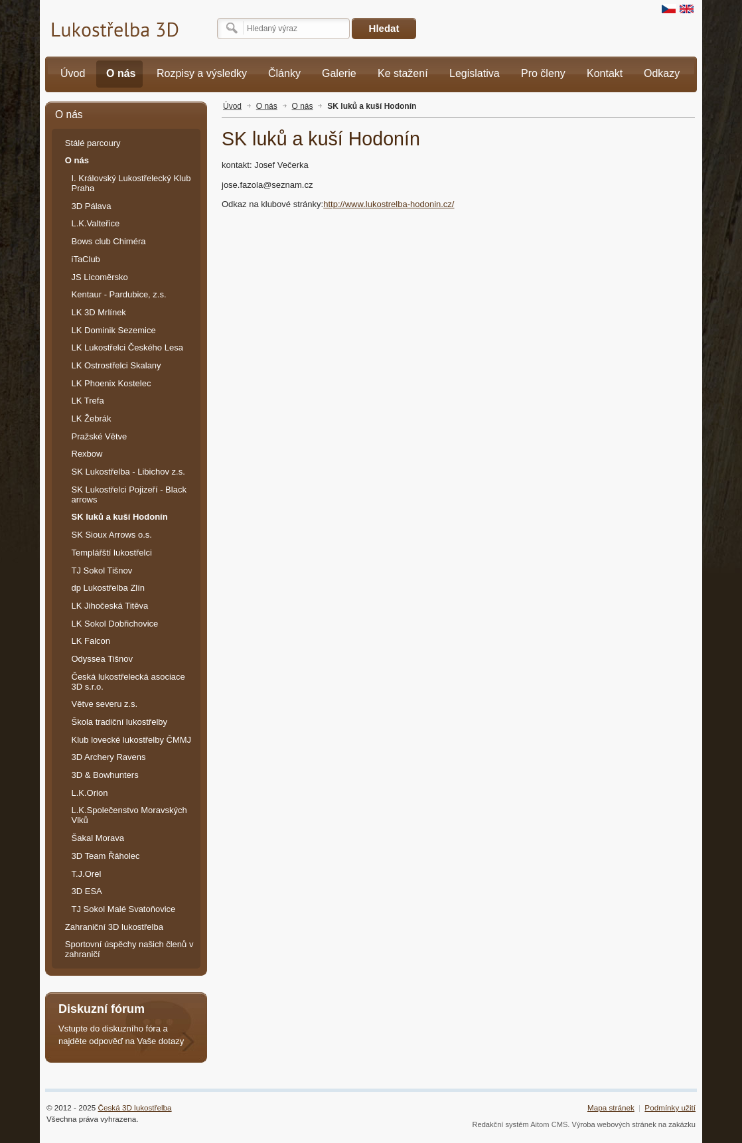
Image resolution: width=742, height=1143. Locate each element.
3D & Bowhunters (105, 775)
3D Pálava (91, 206)
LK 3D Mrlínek (99, 312)
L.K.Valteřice (96, 223)
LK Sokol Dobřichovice (115, 624)
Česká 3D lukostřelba (135, 1107)
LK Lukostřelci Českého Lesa (127, 347)
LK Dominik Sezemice (114, 330)
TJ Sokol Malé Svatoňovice (124, 909)
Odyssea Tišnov (102, 659)
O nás (266, 106)
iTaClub (86, 259)
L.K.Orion (90, 793)
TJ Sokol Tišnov (102, 570)
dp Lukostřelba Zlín (108, 588)
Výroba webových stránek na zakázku (634, 1124)
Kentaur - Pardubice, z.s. (119, 294)
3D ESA (87, 891)
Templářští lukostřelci (112, 553)
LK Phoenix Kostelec (111, 383)
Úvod (232, 106)
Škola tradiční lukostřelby (120, 722)
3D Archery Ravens (109, 757)
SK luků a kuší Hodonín (371, 106)
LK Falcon (91, 641)
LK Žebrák (91, 418)
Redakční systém (500, 1124)
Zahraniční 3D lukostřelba (114, 927)
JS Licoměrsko (100, 277)
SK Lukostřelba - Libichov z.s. (128, 472)
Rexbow (87, 454)
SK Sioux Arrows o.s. (112, 535)
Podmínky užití (670, 1107)
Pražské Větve (99, 436)
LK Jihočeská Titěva (110, 606)
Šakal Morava (98, 838)
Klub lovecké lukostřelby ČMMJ (132, 740)
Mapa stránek (610, 1107)
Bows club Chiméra (109, 241)
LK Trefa (88, 401)
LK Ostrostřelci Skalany (116, 365)
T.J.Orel (87, 874)
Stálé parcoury (93, 143)
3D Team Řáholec (106, 856)
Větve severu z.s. (105, 704)
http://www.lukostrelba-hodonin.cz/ (388, 204)
